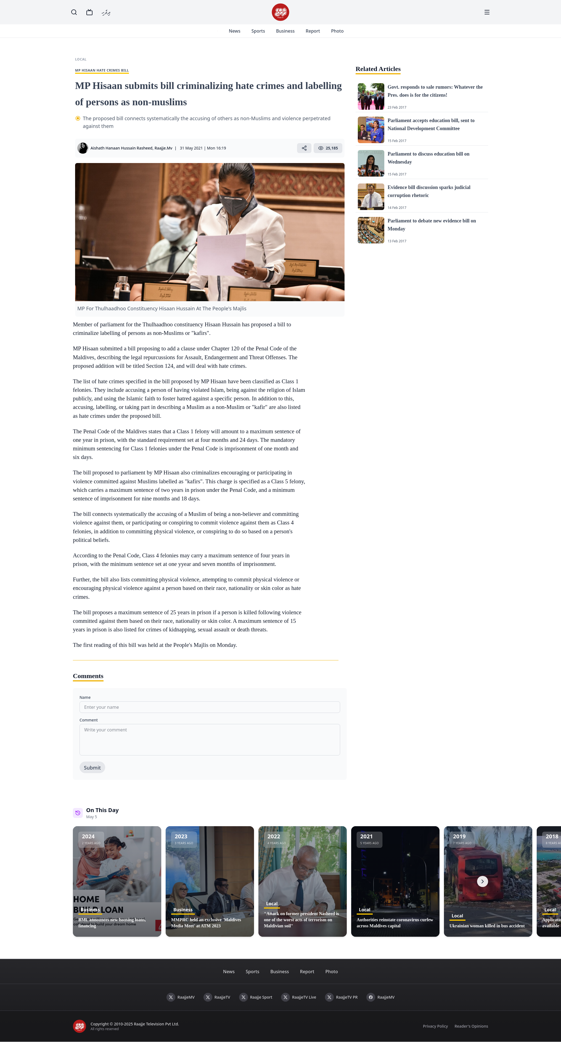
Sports (258, 31)
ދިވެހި (106, 12)
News (234, 31)
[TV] (89, 12)
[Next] (482, 881)
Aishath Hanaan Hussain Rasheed (121, 148)
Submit (92, 767)
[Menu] (487, 12)
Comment (89, 720)
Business (285, 31)
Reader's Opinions (471, 1026)
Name (85, 697)
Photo (337, 31)
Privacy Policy (435, 1026)
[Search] (74, 12)
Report (313, 31)
